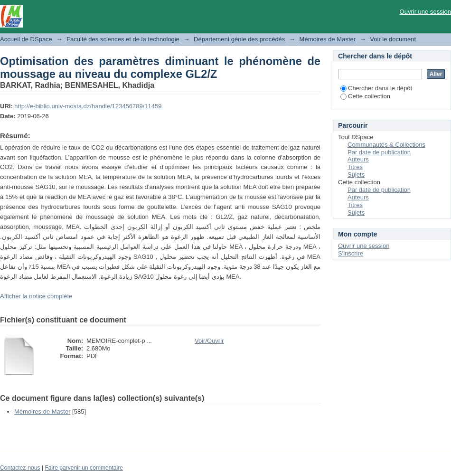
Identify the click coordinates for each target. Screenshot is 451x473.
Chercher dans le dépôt (376, 88)
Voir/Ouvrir (209, 340)
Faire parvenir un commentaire (83, 467)
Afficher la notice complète (36, 296)
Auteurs (358, 159)
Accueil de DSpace (26, 39)
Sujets (356, 174)
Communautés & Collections (386, 144)
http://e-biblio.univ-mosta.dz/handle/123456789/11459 (87, 106)
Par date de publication (379, 152)
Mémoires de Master (328, 39)
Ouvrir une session (425, 11)
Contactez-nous (20, 467)
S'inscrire (350, 253)
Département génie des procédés (239, 39)
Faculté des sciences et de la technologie (122, 39)
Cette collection (365, 96)
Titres (355, 166)
